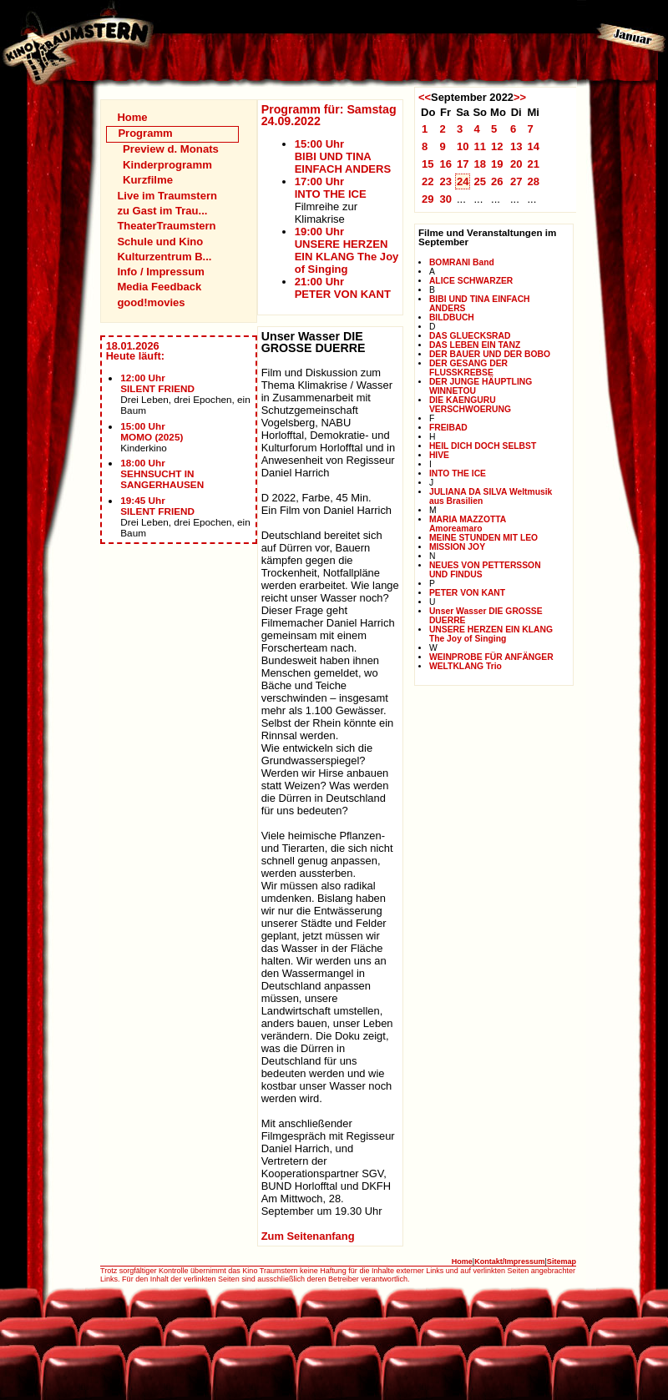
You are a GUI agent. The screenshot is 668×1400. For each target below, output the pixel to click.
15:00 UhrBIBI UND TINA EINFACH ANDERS (343, 156)
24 (463, 181)
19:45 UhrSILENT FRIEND (157, 505)
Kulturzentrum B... (164, 256)
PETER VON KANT (467, 592)
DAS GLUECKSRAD (470, 335)
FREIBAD (448, 427)
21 (533, 164)
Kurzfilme (148, 180)
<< (424, 97)
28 (533, 181)
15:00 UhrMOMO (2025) (151, 431)
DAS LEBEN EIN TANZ (474, 345)
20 (516, 164)
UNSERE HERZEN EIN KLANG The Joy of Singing (491, 634)
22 (428, 181)
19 (497, 164)
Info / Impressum (160, 271)
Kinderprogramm (167, 165)
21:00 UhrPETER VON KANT (343, 287)
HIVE (439, 455)
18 (479, 164)
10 (463, 146)
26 (497, 181)
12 (497, 146)
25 (479, 181)
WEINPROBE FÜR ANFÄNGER (491, 657)
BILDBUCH (451, 317)
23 (445, 181)
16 (445, 164)
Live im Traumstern (167, 195)
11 (479, 146)
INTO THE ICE (457, 473)
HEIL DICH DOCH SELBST (482, 446)
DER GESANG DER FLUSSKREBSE (468, 368)
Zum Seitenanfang (308, 1236)
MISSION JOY (457, 546)
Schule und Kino (160, 241)
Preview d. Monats (171, 149)
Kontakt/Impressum (509, 1261)
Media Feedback (159, 286)
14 (533, 146)
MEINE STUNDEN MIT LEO (483, 537)
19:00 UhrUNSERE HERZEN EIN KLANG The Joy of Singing (347, 250)
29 (428, 199)
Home (132, 117)
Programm (145, 133)
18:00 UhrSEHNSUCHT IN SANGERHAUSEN (162, 473)
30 (445, 199)
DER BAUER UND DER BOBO (489, 354)
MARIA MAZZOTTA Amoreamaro (467, 524)
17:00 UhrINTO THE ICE (331, 187)
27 (516, 181)
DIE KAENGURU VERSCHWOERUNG (470, 404)
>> (520, 97)
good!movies (151, 302)
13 (516, 146)
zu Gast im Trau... (162, 210)
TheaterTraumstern (166, 225)
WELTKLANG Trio (465, 666)
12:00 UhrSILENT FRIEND (157, 383)
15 (428, 164)
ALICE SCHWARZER (471, 280)
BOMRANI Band (461, 262)
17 (463, 164)
